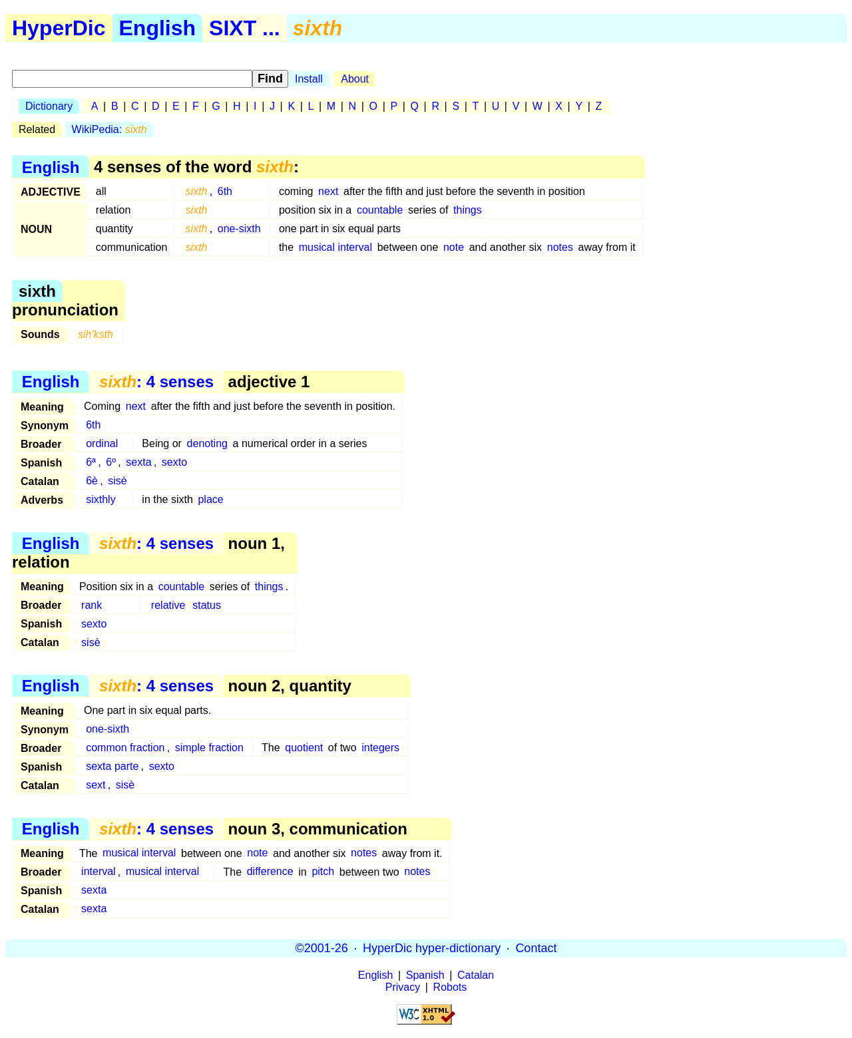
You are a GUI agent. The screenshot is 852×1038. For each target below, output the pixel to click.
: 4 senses (156, 382)
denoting (207, 443)
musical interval (335, 247)
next (328, 191)
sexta (138, 462)
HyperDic (59, 28)
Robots (450, 987)
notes (560, 247)
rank (91, 605)
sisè (117, 480)
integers (380, 747)
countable (380, 210)
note (453, 247)
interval (98, 872)
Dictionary (49, 106)
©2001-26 (322, 948)
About (355, 79)
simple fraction (209, 747)
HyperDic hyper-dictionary (432, 948)
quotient (304, 747)
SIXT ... (244, 28)
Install (309, 79)
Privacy (402, 987)
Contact (535, 948)
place (210, 499)
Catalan (475, 975)
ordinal (102, 443)
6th (225, 191)
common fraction (125, 747)
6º (111, 462)
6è (92, 480)
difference (270, 872)
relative (168, 605)
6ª (91, 462)
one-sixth (239, 228)
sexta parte (112, 766)
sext (95, 784)
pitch (323, 872)
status (206, 605)
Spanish (425, 975)
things (467, 210)
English (157, 28)
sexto (174, 462)
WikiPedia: (109, 129)
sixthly (100, 499)
